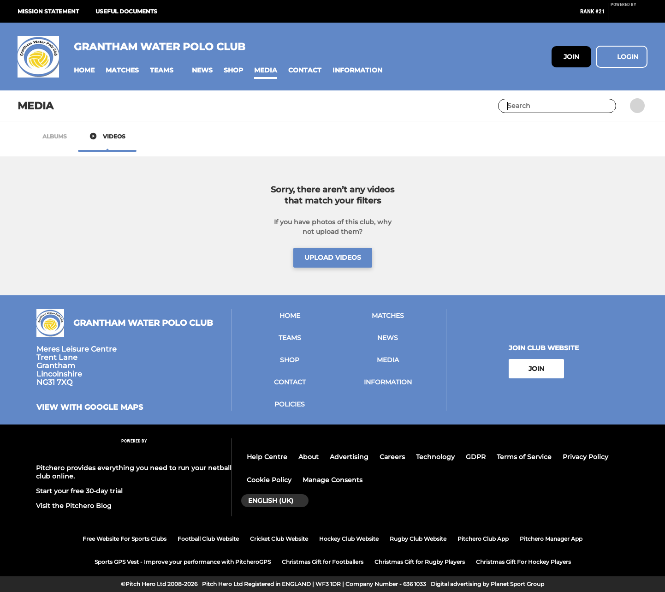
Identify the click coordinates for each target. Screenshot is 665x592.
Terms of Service (524, 457)
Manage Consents (332, 480)
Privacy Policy (585, 457)
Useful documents (126, 11)
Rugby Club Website (418, 538)
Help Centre (267, 457)
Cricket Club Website (279, 538)
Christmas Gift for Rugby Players (419, 561)
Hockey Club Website (349, 538)
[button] (84, 70)
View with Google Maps (89, 407)
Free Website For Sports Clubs (124, 538)
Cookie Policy (269, 480)
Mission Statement (48, 11)
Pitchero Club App (483, 538)
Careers (392, 457)
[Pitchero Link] (629, 15)
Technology (435, 457)
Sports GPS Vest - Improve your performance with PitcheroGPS (183, 561)
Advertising (349, 457)
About (308, 457)
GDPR (476, 457)
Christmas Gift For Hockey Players (523, 561)
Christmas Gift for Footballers (322, 561)
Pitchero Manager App (551, 538)
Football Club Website (208, 538)
